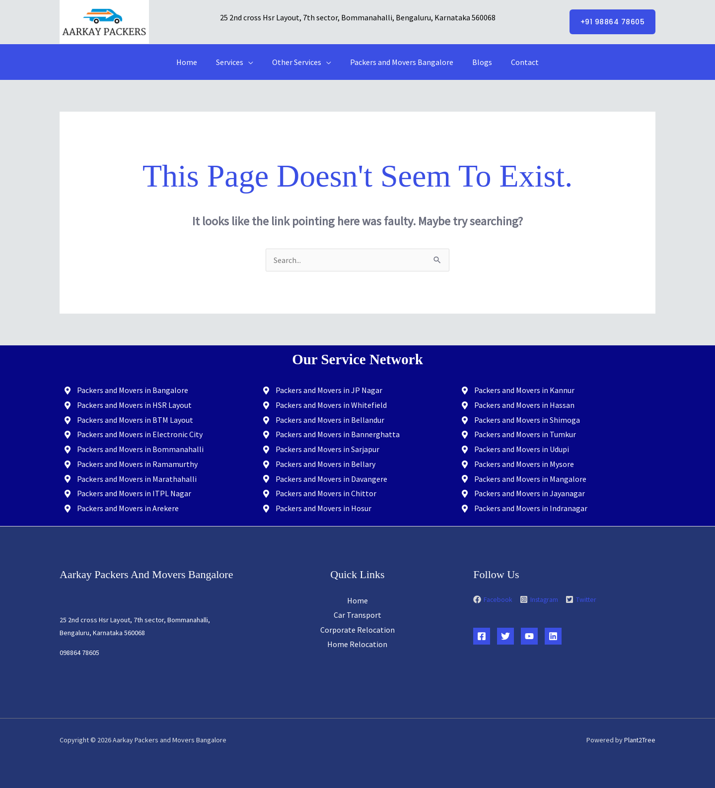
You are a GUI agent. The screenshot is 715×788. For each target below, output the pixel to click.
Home (194, 62)
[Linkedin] (553, 636)
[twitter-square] (584, 599)
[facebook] (496, 599)
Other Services (298, 62)
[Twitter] (505, 636)
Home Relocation (357, 645)
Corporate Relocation (357, 630)
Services (234, 62)
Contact (517, 62)
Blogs (478, 62)
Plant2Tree (639, 739)
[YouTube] (529, 636)
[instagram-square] (544, 599)
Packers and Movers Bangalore (400, 62)
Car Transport (357, 615)
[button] (613, 21)
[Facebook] (481, 636)
